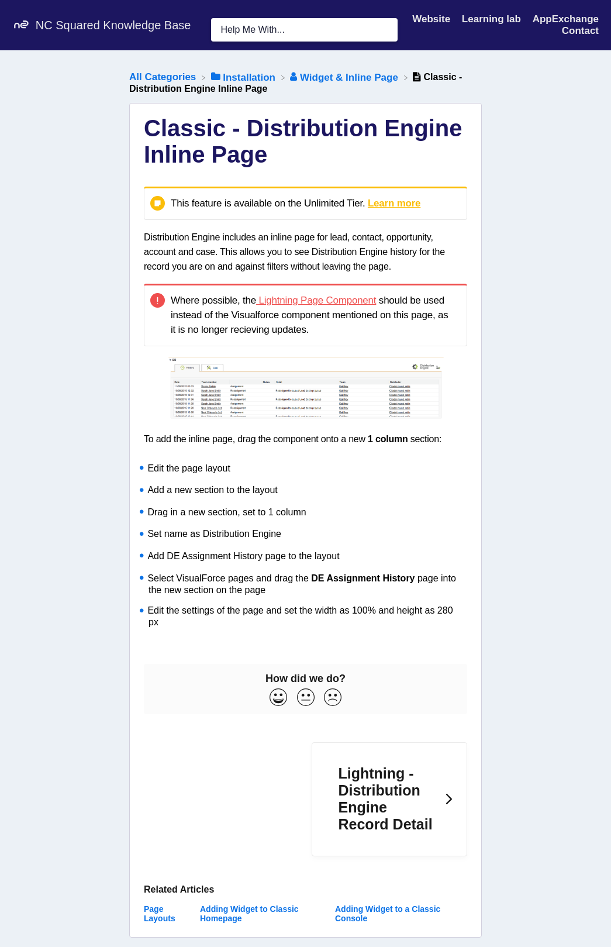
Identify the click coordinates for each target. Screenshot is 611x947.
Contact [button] (580, 30)
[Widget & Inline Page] (345, 76)
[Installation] (244, 76)
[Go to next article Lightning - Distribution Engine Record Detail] (390, 799)
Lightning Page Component (316, 300)
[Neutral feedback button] (306, 698)
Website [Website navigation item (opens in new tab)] (432, 19)
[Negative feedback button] (332, 698)
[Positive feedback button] (278, 698)
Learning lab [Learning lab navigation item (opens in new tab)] (493, 19)
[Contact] (580, 31)
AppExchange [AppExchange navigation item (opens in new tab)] (566, 19)
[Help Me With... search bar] (304, 30)
